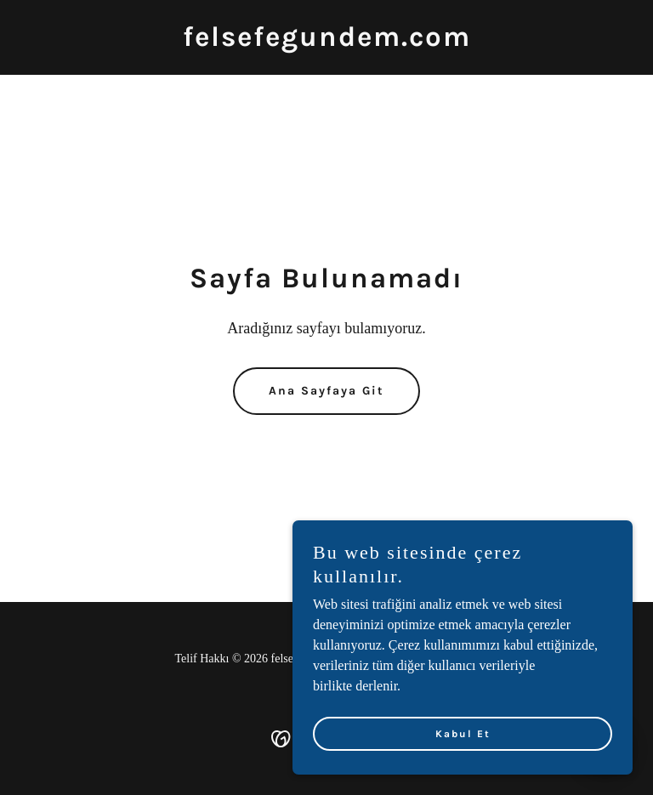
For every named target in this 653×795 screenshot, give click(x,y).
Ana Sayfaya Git (326, 390)
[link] (327, 41)
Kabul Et (463, 734)
